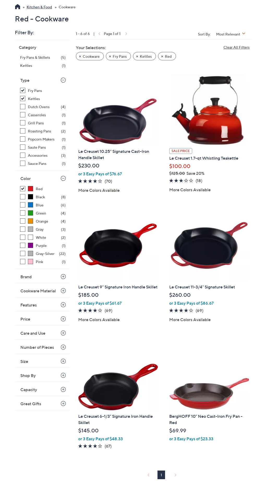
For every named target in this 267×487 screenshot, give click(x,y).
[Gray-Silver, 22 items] (43, 253)
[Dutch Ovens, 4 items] (43, 106)
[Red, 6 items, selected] (43, 189)
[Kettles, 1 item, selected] (43, 98)
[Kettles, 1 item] (43, 65)
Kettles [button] (146, 56)
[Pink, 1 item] (43, 261)
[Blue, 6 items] (43, 205)
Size (24, 361)
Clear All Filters (236, 47)
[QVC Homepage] (17, 7)
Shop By (28, 375)
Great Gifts (30, 403)
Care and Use (32, 333)
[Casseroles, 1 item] (43, 115)
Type (24, 80)
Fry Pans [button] (120, 56)
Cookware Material (38, 290)
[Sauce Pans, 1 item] (43, 163)
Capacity (28, 389)
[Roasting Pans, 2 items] (43, 131)
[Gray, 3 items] (43, 229)
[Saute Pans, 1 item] (43, 147)
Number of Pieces (37, 347)
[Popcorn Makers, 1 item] (43, 139)
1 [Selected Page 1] (161, 475)
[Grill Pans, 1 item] (43, 123)
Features (28, 305)
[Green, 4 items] (43, 213)
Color (25, 178)
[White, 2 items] (43, 237)
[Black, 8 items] (43, 197)
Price (25, 319)
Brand (26, 276)
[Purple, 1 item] (43, 245)
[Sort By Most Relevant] (232, 34)
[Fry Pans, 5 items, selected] (43, 90)
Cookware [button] (91, 56)
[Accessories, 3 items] (43, 155)
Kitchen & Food (39, 7)
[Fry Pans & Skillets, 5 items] (43, 57)
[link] (98, 33)
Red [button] (168, 56)
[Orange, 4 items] (43, 221)
